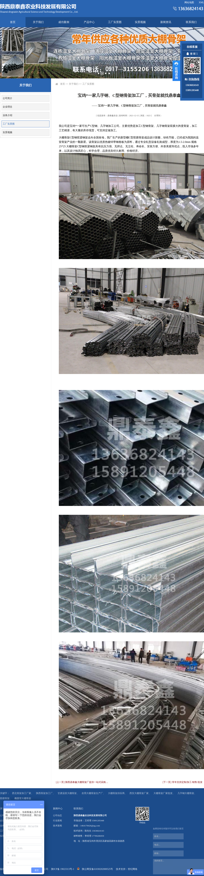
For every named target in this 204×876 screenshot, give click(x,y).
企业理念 (7, 107)
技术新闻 (57, 825)
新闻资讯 (165, 22)
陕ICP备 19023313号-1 (62, 869)
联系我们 (191, 22)
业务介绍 (7, 115)
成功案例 (63, 22)
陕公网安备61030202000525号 (97, 869)
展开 (176, 71)
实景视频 (140, 22)
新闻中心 (58, 808)
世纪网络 (132, 869)
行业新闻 (57, 820)
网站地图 (189, 2)
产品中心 (89, 22)
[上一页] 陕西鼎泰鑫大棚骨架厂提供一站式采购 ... (82, 782)
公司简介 (7, 98)
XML (201, 2)
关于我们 (38, 22)
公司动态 (57, 815)
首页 (12, 22)
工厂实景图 (115, 22)
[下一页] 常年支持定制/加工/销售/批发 (183, 782)
